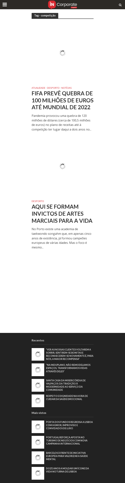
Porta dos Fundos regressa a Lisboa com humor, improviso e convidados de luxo (69, 425)
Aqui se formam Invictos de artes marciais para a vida (62, 213)
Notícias (66, 88)
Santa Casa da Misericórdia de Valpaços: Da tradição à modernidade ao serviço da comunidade (66, 385)
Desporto (53, 88)
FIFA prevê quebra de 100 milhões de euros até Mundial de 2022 (63, 100)
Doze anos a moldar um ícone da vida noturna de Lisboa (67, 470)
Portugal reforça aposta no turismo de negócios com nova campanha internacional (66, 440)
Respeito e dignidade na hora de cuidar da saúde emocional (67, 398)
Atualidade (38, 88)
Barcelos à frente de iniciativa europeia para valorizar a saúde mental (67, 456)
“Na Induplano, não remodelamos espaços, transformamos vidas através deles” (68, 368)
